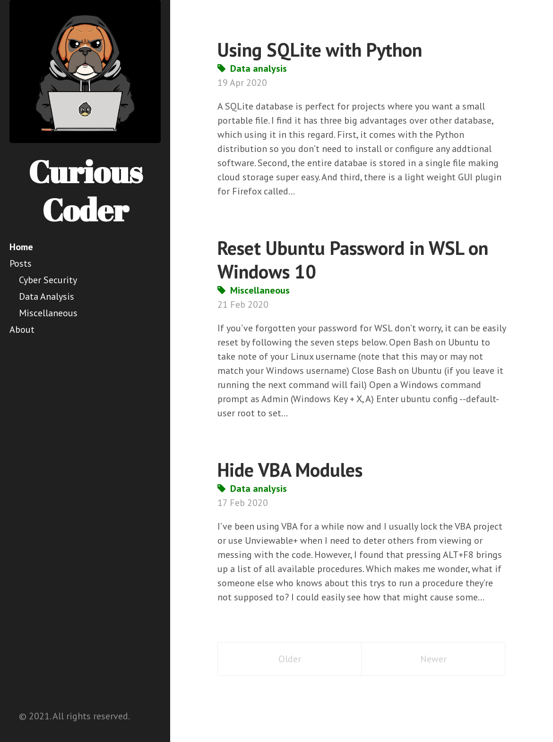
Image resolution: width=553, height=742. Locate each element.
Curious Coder (85, 190)
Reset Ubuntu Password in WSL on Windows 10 (352, 260)
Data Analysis (46, 296)
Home (21, 247)
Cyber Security (48, 280)
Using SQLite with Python (319, 49)
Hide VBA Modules (290, 469)
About (22, 329)
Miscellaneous (48, 313)
